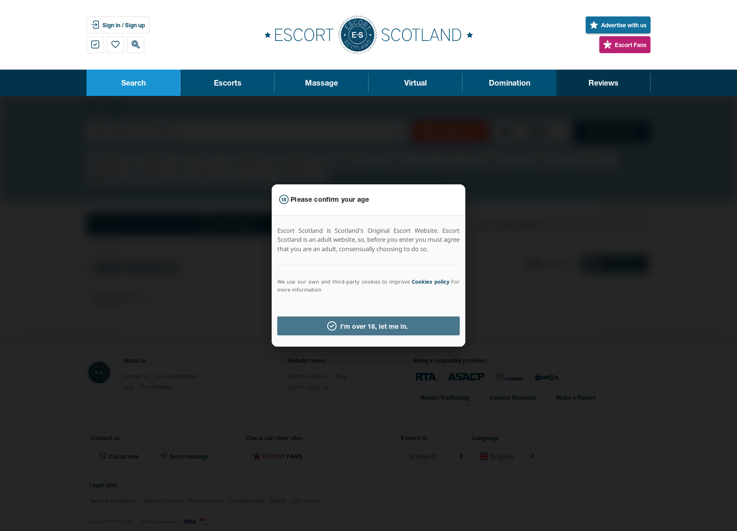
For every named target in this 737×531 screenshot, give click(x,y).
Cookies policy (430, 281)
